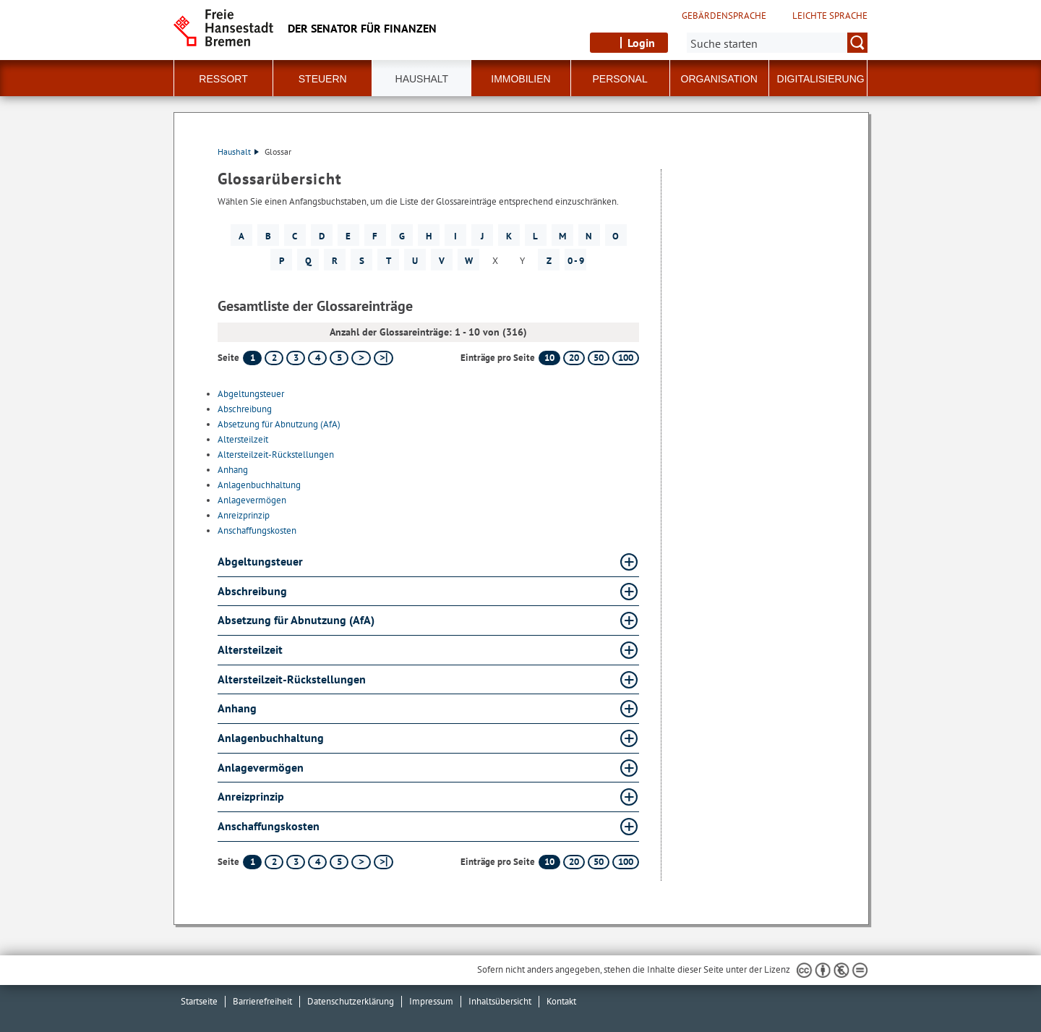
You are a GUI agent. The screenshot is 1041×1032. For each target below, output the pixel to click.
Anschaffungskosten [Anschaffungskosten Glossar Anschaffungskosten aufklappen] (269, 826)
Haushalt (238, 151)
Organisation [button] (719, 79)
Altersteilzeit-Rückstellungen (276, 454)
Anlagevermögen (252, 500)
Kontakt (561, 1001)
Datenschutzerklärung (350, 1001)
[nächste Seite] (361, 358)
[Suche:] (777, 43)
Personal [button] (620, 79)
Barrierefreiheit (262, 1001)
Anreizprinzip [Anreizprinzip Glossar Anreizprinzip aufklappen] (251, 796)
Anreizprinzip (244, 515)
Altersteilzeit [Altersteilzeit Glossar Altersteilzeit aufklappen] (250, 649)
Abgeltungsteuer (251, 394)
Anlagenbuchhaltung (259, 485)
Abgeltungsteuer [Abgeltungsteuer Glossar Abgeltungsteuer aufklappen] (260, 561)
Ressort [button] (223, 79)
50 (599, 357)
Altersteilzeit (243, 439)
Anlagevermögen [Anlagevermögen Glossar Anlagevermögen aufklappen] (261, 767)
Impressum (431, 1001)
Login (641, 42)
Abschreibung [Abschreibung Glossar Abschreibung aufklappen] (252, 591)
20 (574, 357)
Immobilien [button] (520, 79)
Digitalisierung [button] (821, 79)
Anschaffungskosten (257, 530)
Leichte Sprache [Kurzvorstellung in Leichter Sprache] (830, 16)
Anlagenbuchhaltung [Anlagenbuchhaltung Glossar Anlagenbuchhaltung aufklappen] (271, 737)
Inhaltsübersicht (499, 1001)
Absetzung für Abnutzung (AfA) (279, 424)
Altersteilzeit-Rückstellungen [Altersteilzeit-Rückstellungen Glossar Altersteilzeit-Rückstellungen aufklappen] (292, 679)
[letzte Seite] (383, 358)
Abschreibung (245, 409)
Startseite (199, 1001)
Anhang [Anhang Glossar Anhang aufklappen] (237, 708)
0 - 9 (575, 261)
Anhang (233, 470)
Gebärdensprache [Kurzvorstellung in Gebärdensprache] (724, 16)
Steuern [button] (323, 79)
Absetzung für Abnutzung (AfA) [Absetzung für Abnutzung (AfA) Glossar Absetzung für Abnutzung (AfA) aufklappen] (296, 620)
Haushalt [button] (422, 79)
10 (549, 357)
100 (625, 357)
